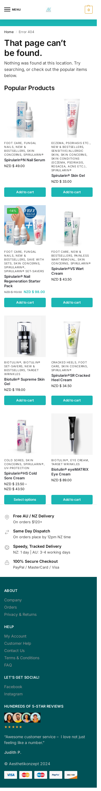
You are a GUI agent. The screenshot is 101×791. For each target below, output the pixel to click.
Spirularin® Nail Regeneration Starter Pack (22, 281)
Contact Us (14, 650)
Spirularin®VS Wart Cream (67, 271)
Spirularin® (33, 154)
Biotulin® (12, 362)
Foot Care (13, 143)
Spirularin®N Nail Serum (24, 160)
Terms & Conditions (21, 657)
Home (9, 32)
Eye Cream (79, 460)
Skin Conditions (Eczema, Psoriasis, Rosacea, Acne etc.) (68, 162)
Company (13, 599)
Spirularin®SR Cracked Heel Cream (70, 377)
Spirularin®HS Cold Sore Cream (20, 475)
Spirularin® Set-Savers (24, 271)
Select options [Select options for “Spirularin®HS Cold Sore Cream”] (25, 499)
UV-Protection (17, 468)
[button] (88, 10)
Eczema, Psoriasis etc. (70, 143)
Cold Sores (14, 460)
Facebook (13, 686)
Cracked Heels (63, 362)
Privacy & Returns (20, 614)
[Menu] (12, 10)
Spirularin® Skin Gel (68, 175)
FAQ (8, 665)
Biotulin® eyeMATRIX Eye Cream (69, 471)
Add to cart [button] (25, 192)
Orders (10, 607)
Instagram (13, 693)
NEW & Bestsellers (67, 146)
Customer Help (17, 643)
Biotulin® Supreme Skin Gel (24, 381)
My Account (15, 636)
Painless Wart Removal (70, 257)
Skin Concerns (73, 154)
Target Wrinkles (65, 464)
